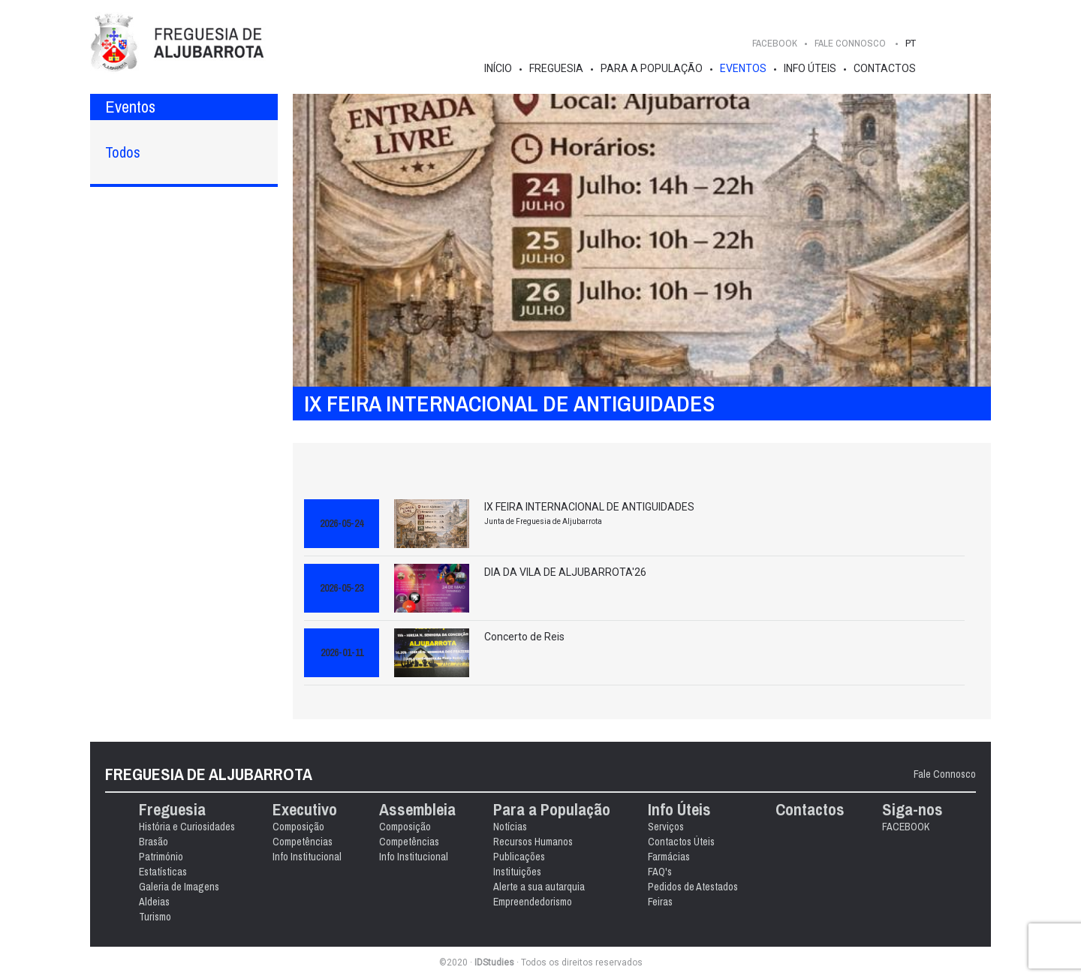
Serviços (666, 826)
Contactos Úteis (681, 841)
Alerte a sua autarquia (539, 886)
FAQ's (660, 871)
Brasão (153, 841)
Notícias (510, 826)
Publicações (519, 856)
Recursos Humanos (533, 841)
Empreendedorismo (532, 901)
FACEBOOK (774, 43)
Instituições (517, 871)
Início (498, 68)
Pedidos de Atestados (693, 886)
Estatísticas (163, 871)
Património (161, 856)
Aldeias (154, 901)
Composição (298, 826)
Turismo (155, 916)
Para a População (652, 68)
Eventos (743, 68)
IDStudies (494, 962)
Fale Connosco (945, 774)
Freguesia (556, 68)
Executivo (305, 809)
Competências (303, 841)
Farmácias (669, 856)
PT (910, 43)
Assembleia (417, 809)
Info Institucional (307, 856)
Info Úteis (810, 68)
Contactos (885, 68)
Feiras (660, 901)
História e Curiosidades (187, 826)
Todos (122, 152)
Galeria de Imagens (179, 886)
